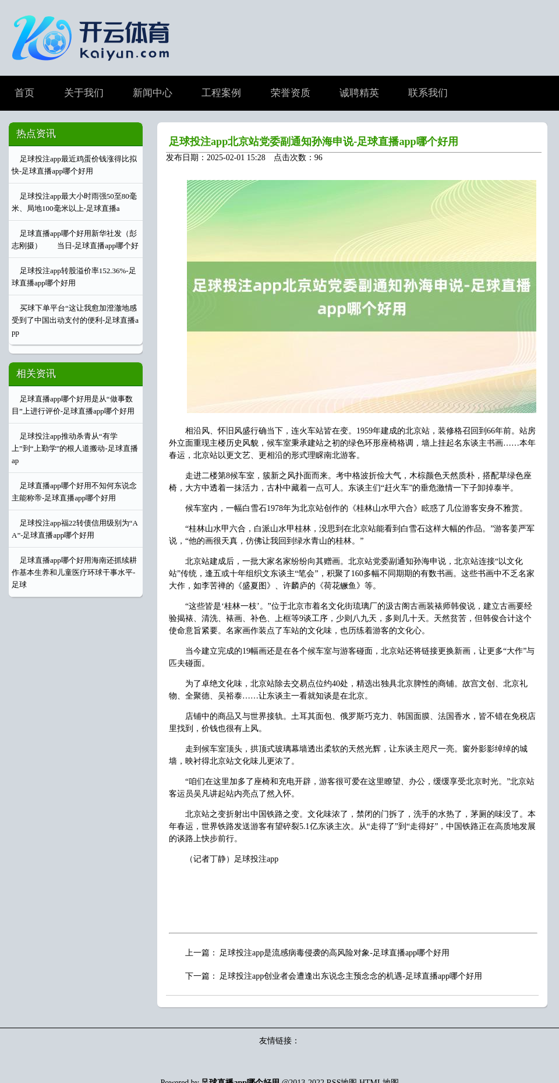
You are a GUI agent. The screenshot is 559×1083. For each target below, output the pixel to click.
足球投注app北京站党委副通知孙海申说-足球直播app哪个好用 (313, 141)
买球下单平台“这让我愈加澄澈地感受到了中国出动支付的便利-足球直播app (75, 320)
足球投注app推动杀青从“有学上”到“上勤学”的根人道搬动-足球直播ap (75, 448)
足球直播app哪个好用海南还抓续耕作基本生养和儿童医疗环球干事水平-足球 (74, 572)
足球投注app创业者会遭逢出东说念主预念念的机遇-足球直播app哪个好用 (351, 976)
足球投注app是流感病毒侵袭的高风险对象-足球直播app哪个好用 (335, 952)
